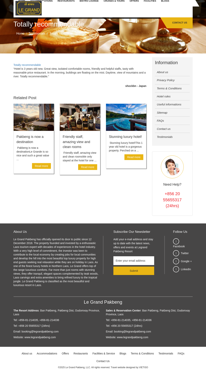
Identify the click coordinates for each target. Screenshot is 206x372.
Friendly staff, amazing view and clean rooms (76, 142)
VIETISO (143, 367)
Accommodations (47, 353)
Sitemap (162, 112)
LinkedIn (186, 269)
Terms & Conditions (169, 88)
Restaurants (81, 353)
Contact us (164, 128)
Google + (186, 261)
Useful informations (169, 104)
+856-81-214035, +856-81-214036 (38, 320)
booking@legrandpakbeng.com (40, 331)
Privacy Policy (166, 80)
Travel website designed (123, 367)
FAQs (160, 120)
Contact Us (179, 22)
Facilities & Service (103, 353)
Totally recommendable (27, 64)
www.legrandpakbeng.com (40, 337)
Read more (41, 165)
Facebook (179, 246)
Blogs (122, 353)
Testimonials (165, 136)
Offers (65, 353)
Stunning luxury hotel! (125, 137)
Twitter (185, 253)
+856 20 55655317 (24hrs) (172, 199)
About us (162, 72)
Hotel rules (164, 96)
